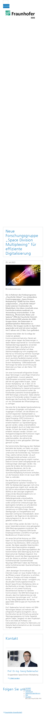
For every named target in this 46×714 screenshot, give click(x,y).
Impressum (29, 691)
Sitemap (28, 690)
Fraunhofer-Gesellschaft (13, 712)
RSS (27, 695)
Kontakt (28, 688)
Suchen (6, 6)
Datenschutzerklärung (33, 693)
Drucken (28, 697)
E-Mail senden (15, 678)
